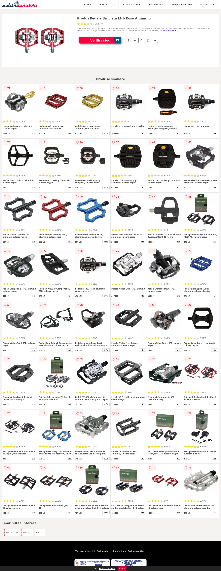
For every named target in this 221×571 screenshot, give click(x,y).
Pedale (39, 532)
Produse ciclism (208, 4)
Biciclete (87, 4)
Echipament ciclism (182, 4)
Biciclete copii (107, 4)
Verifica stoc (105, 40)
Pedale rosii (12, 532)
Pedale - (27, 532)
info (33, 133)
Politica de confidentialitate (111, 551)
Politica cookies (136, 551)
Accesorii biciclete (131, 4)
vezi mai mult (169, 30)
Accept (122, 568)
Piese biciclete (156, 4)
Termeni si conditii (85, 551)
